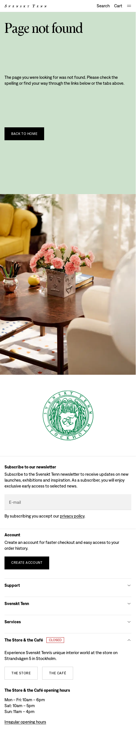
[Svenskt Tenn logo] (25, 6)
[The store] (21, 673)
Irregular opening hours (25, 721)
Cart (118, 5)
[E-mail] (67, 502)
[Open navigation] (129, 6)
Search (103, 5)
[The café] (57, 673)
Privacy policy (72, 516)
